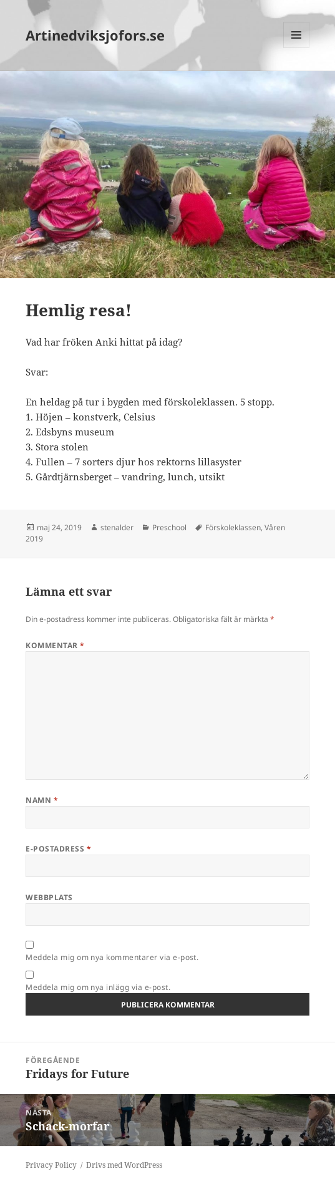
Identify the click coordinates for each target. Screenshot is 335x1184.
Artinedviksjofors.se (95, 35)
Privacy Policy (51, 1165)
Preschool (169, 527)
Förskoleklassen (233, 527)
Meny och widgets (296, 47)
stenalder (117, 527)
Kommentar (55, 645)
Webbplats (49, 897)
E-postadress (58, 848)
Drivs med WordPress (124, 1165)
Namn (42, 800)
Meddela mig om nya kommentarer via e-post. (112, 957)
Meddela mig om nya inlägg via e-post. (98, 987)
